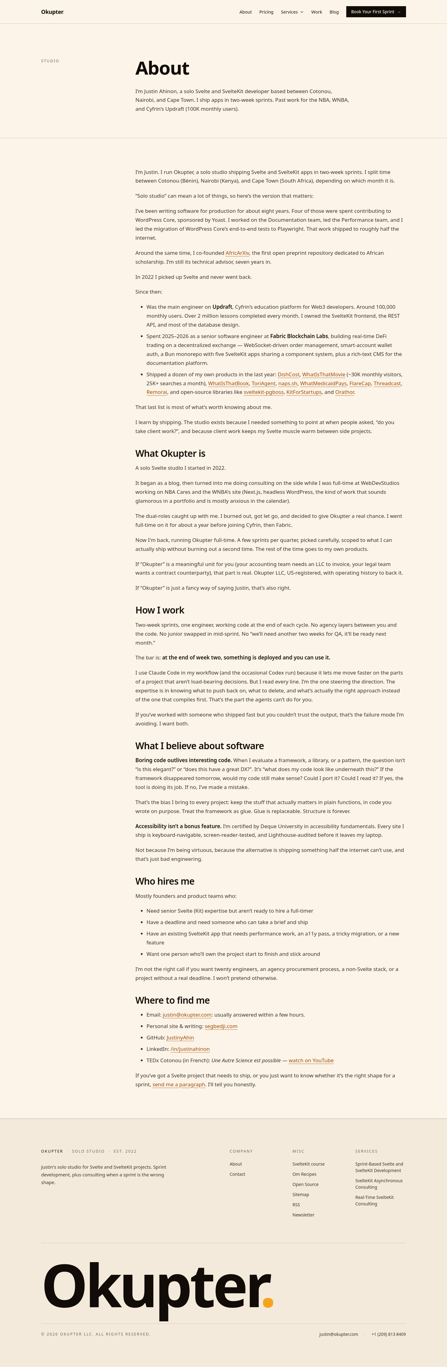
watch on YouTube (311, 1060)
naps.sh (287, 383)
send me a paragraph (178, 1084)
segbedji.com (221, 1026)
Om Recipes (305, 1174)
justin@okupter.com (187, 1014)
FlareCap (360, 383)
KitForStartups (304, 391)
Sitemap (301, 1194)
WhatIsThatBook (228, 383)
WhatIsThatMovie (323, 374)
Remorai (157, 391)
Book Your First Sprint (376, 12)
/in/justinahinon (190, 1048)
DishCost (289, 374)
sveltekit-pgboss (264, 391)
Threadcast (387, 383)
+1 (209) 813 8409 (389, 1334)
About (245, 12)
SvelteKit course (309, 1164)
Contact (238, 1174)
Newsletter (304, 1215)
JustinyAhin (180, 1037)
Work (316, 12)
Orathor (344, 391)
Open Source (306, 1184)
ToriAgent (264, 383)
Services (292, 12)
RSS (296, 1205)
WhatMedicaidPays (323, 383)
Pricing (266, 12)
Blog (334, 12)
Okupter (52, 11)
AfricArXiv (237, 252)
